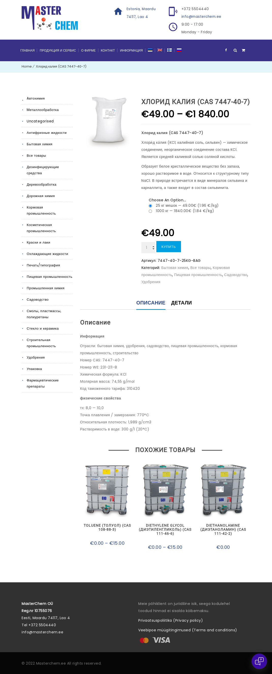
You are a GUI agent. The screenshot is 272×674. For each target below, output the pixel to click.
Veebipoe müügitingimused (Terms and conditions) (187, 630)
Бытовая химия (39, 143)
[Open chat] (259, 661)
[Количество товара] (148, 247)
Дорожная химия (40, 195)
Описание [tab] (150, 303)
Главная (27, 50)
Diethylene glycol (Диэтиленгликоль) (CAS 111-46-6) (165, 530)
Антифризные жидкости (46, 132)
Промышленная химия (45, 281)
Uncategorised (40, 121)
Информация (131, 50)
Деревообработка (41, 184)
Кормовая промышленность (49, 207)
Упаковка (34, 362)
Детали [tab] (182, 303)
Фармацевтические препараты (42, 377)
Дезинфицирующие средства (42, 169)
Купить (168, 246)
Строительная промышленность (41, 336)
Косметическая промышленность (41, 221)
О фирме (88, 50)
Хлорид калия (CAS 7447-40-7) (61, 66)
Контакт (108, 50)
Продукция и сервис (58, 50)
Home (27, 66)
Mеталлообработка (42, 109)
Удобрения (35, 351)
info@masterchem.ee (202, 16)
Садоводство (37, 293)
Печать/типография (43, 258)
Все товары (36, 155)
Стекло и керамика (42, 322)
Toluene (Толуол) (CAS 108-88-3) (107, 528)
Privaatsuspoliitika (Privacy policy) (170, 620)
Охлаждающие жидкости (47, 247)
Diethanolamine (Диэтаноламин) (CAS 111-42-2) (223, 530)
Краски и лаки (38, 236)
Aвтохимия (35, 98)
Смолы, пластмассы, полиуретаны (44, 307)
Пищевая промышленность (49, 270)
